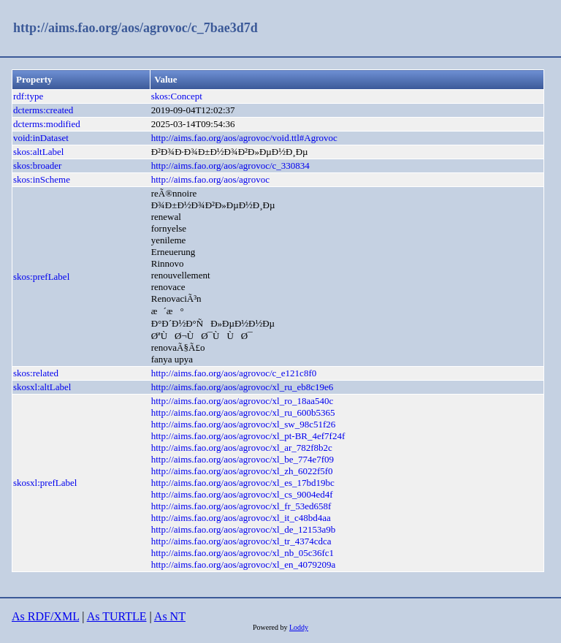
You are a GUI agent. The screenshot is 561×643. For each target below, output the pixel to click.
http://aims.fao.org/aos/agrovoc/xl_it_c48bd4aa (241, 517)
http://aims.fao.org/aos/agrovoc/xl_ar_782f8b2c (241, 447)
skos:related (35, 373)
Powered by (271, 627)
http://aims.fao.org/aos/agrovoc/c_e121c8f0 (233, 373)
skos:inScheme (41, 179)
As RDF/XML (45, 616)
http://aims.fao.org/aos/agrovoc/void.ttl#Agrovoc (244, 137)
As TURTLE (117, 616)
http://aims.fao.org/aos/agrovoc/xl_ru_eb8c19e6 (242, 386)
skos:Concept (176, 96)
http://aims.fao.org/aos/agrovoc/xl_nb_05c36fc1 (242, 552)
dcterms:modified (46, 123)
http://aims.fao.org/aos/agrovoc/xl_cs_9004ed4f (242, 494)
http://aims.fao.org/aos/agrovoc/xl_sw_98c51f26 (243, 424)
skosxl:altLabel (42, 386)
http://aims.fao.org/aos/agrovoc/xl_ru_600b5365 (243, 412)
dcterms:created (43, 109)
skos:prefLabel (41, 276)
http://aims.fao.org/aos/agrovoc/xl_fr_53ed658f (241, 506)
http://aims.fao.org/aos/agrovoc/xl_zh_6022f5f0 (242, 470)
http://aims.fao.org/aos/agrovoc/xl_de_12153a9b (243, 529)
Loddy (298, 627)
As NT (170, 616)
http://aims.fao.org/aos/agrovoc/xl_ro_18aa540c (242, 400)
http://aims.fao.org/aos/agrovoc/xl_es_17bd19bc (243, 482)
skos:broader (37, 165)
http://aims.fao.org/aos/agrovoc (210, 179)
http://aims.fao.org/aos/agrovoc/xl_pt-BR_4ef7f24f (248, 435)
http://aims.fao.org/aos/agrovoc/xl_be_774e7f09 (242, 459)
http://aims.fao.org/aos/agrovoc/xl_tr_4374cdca (241, 541)
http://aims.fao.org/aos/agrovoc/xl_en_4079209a (243, 564)
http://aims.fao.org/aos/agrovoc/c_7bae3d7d (135, 27)
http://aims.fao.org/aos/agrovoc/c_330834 (230, 165)
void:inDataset (41, 137)
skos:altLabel (38, 151)
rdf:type (28, 96)
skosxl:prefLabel (45, 482)
